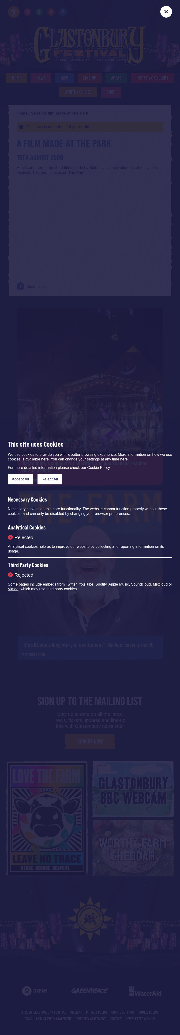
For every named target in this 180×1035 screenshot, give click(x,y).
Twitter (71, 584)
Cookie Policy (98, 468)
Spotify (101, 584)
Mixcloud (160, 584)
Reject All (49, 479)
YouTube (86, 584)
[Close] (166, 12)
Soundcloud (141, 584)
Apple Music (119, 584)
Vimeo (13, 589)
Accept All (20, 479)
